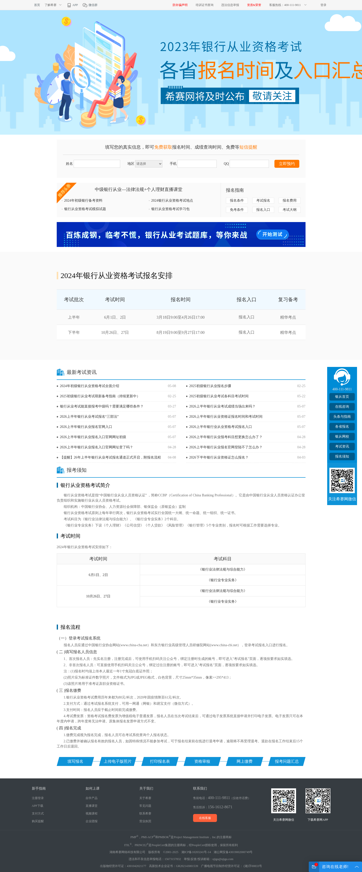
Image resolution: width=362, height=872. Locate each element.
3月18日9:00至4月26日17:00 (180, 317)
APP (72, 5)
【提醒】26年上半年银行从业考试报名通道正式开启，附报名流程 (110, 457)
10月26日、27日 (115, 332)
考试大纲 (290, 210)
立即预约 (287, 164)
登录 (323, 5)
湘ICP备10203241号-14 (196, 852)
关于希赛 (145, 798)
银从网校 (342, 436)
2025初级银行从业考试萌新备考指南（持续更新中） (100, 396)
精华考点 (288, 317)
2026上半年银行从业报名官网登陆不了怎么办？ (225, 447)
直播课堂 (92, 806)
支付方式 (38, 813)
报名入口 (263, 210)
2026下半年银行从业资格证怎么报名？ (219, 457)
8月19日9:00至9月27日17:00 (180, 332)
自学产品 (92, 798)
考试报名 (263, 200)
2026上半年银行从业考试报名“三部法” (89, 416)
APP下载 (37, 806)
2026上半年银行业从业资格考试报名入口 (220, 427)
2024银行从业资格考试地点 (172, 200)
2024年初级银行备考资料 (83, 200)
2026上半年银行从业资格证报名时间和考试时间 (225, 416)
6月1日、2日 (115, 317)
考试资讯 (342, 446)
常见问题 (145, 806)
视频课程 (92, 813)
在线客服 (205, 818)
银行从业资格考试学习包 (170, 209)
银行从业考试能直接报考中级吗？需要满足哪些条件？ (102, 406)
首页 (37, 5)
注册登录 (38, 798)
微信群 (90, 5)
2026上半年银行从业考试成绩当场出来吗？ (222, 406)
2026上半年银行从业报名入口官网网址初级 (93, 437)
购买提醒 (38, 821)
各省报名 (342, 426)
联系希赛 (145, 813)
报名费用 (290, 200)
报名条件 (237, 200)
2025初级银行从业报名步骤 (210, 386)
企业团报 (92, 821)
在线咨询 (342, 406)
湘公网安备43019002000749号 (233, 852)
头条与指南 (342, 416)
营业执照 (145, 821)
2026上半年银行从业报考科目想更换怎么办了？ (225, 437)
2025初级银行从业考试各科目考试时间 (219, 396)
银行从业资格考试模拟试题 (85, 209)
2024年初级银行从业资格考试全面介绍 (89, 386)
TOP (342, 512)
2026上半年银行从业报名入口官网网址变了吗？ (96, 447)
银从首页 (342, 397)
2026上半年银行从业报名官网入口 (86, 427)
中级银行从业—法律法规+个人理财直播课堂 (138, 189)
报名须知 (342, 456)
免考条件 (237, 210)
